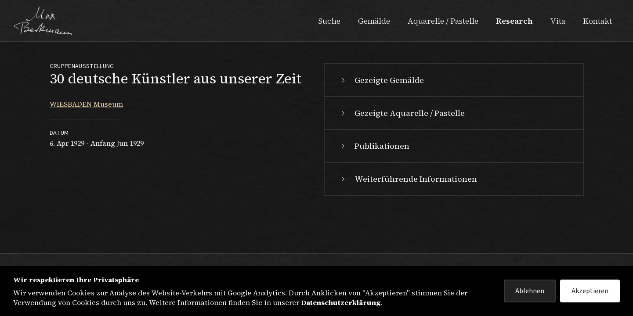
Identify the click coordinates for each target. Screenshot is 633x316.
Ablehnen (529, 291)
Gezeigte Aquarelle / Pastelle (402, 113)
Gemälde (374, 20)
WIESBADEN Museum (86, 104)
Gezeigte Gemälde (381, 80)
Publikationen (374, 145)
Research (514, 20)
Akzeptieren (590, 291)
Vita (557, 20)
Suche (329, 20)
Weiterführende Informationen (408, 178)
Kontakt (597, 20)
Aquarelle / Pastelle (443, 20)
